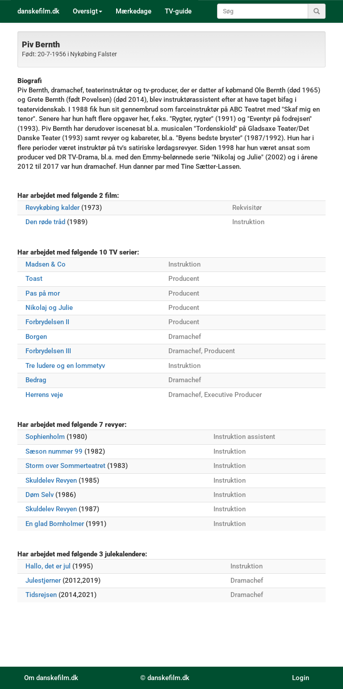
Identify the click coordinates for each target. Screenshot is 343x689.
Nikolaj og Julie (49, 308)
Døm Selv (39, 495)
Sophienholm (45, 437)
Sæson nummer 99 (54, 451)
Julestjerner (43, 580)
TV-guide (178, 11)
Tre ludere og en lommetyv (65, 366)
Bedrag (35, 380)
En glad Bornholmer (54, 524)
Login (300, 678)
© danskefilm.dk (164, 678)
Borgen (36, 337)
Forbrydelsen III (48, 351)
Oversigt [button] (87, 11)
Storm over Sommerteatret (65, 466)
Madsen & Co (45, 264)
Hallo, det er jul (48, 566)
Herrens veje (44, 395)
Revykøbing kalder (52, 208)
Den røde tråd (45, 222)
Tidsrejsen (41, 595)
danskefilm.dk (38, 11)
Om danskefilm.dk (51, 678)
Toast (33, 279)
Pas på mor (42, 293)
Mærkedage (133, 11)
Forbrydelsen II (47, 322)
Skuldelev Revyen (51, 480)
